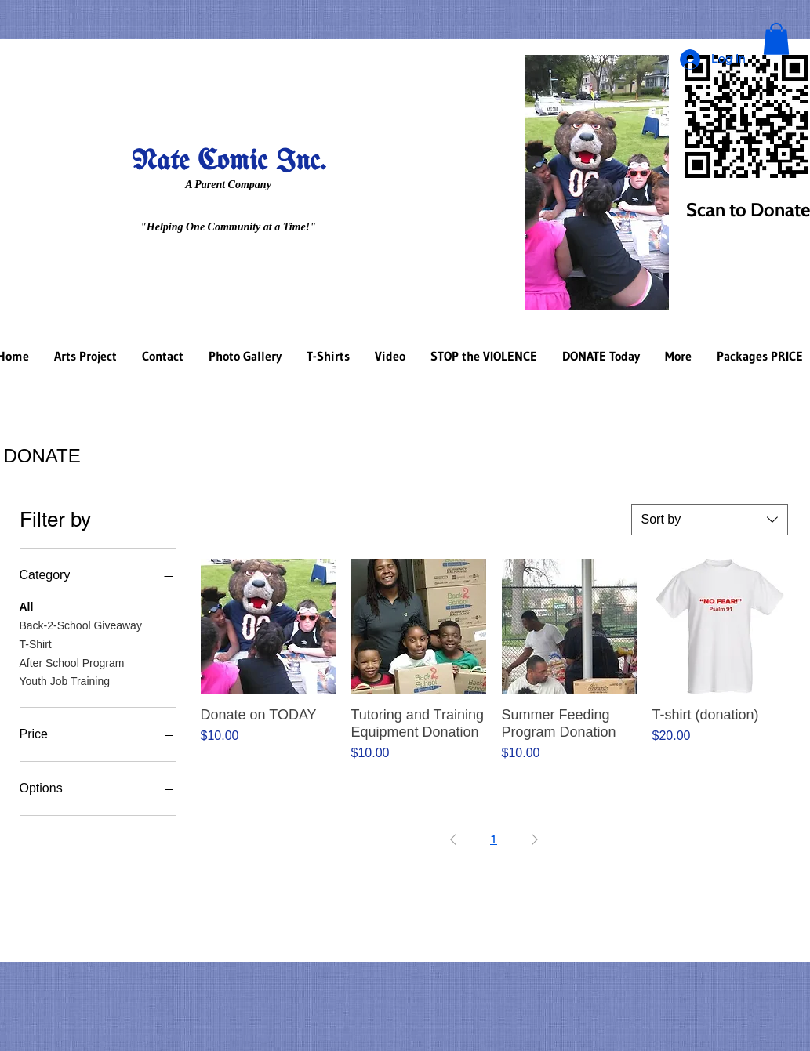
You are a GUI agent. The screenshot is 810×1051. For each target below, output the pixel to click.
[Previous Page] (453, 839)
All (27, 605)
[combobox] (709, 519)
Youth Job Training (65, 679)
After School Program (72, 661)
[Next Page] (534, 839)
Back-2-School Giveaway (81, 624)
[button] (776, 39)
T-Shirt (36, 643)
